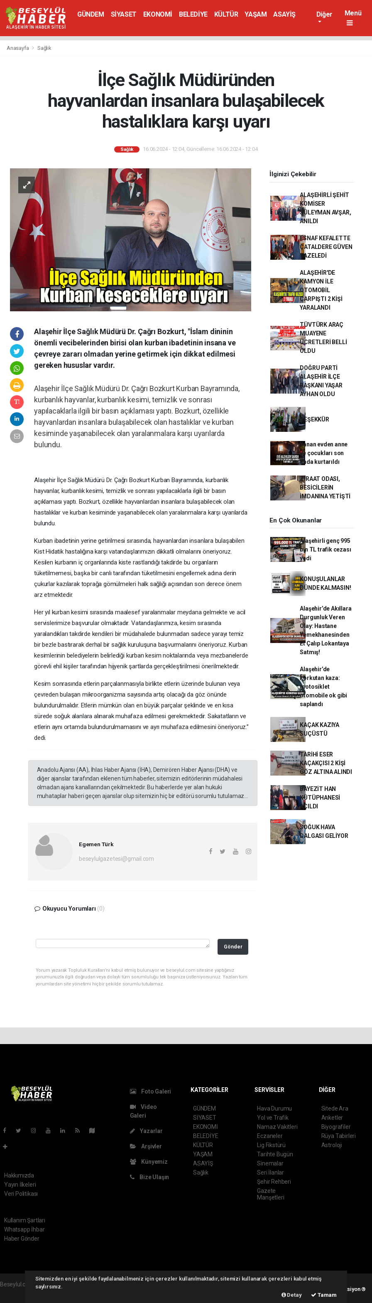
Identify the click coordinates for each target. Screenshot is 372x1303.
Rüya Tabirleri (338, 1136)
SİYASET (124, 14)
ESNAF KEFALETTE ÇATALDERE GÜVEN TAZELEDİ (326, 247)
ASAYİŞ (284, 14)
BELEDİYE (193, 14)
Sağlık (44, 48)
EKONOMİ (157, 14)
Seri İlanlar (270, 1172)
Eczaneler (269, 1136)
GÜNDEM (90, 14)
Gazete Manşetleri (270, 1194)
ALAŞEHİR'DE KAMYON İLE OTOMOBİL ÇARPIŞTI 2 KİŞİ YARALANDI (321, 290)
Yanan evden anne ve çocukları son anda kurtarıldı (324, 453)
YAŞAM (256, 14)
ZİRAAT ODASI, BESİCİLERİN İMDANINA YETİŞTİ (325, 487)
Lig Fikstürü (271, 1145)
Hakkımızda (19, 1175)
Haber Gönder (21, 1238)
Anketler (332, 1117)
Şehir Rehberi (274, 1181)
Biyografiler (336, 1126)
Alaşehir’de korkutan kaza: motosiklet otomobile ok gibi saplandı (323, 686)
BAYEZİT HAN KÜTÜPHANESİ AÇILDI (320, 798)
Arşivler (146, 1146)
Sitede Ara (334, 1108)
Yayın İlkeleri (20, 1184)
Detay (291, 1295)
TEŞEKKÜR (314, 419)
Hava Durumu (274, 1108)
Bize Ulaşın (149, 1177)
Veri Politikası (21, 1193)
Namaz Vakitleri (277, 1126)
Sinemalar (270, 1163)
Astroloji (331, 1145)
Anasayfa (18, 48)
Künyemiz (149, 1161)
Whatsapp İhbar (24, 1229)
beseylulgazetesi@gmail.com (116, 858)
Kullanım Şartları (24, 1220)
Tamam (324, 1295)
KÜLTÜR (226, 14)
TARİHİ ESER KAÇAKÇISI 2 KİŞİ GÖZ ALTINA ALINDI (326, 763)
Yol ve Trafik (273, 1117)
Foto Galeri (150, 1091)
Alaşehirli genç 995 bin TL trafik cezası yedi (325, 549)
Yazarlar (146, 1131)
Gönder (233, 946)
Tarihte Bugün (275, 1154)
